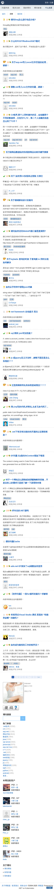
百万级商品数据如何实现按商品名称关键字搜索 (27, 152)
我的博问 (27, 8)
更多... (5, 776)
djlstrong (12, 53)
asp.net (13, 75)
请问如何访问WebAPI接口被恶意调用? (28, 231)
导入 (21, 75)
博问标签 (38, 8)
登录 (46, 3)
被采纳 (19, 14)
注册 (51, 3)
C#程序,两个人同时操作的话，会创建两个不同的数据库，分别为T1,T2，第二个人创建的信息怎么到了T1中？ (26, 118)
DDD (5, 219)
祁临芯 (11, 471)
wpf (7, 768)
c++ (7, 750)
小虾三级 (14, 801)
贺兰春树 (12, 533)
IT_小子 (12, 191)
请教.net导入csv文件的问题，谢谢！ (27, 87)
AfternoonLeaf (14, 447)
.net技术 (9, 726)
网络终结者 (13, 376)
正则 (11, 299)
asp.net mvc (17, 140)
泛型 (5, 394)
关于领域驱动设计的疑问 (22, 200)
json (5, 299)
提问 (3, 14)
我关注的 (16, 8)
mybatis (7, 275)
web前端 (9, 758)
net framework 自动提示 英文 (24, 312)
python (8, 771)
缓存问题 (7, 554)
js (6, 763)
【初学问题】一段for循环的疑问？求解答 (29, 594)
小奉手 (11, 557)
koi (10, 349)
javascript (9, 745)
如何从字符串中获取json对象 (19, 287)
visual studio (15, 419)
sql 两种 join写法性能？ (22, 333)
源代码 (6, 529)
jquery (8, 760)
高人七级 (14, 854)
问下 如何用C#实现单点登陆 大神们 (27, 176)
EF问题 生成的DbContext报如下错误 (27, 456)
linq (5, 29)
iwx (10, 606)
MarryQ (12, 636)
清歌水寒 (12, 32)
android (8, 773)
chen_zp (6, 819)
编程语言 (9, 755)
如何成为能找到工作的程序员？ (25, 645)
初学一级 (14, 787)
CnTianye (12, 303)
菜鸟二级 (14, 814)
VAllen (11, 422)
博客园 (40, 886)
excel (6, 75)
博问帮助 (7, 869)
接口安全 (7, 247)
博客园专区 (10, 765)
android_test (13, 324)
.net (7, 752)
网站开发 (9, 734)
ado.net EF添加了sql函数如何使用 (26, 566)
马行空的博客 (8, 793)
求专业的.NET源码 (20, 510)
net (5, 321)
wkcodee (12, 78)
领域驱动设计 (16, 219)
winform (27, 321)
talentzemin (7, 806)
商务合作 (23, 886)
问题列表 (5, 8)
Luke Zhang (13, 398)
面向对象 (13, 394)
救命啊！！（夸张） (11, 664)
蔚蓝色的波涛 (14, 585)
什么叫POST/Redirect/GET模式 (25, 41)
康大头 (11, 278)
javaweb (16, 275)
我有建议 (7, 876)
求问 (5, 582)
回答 (11, 14)
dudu (5, 859)
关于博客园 (6, 886)
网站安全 (7, 498)
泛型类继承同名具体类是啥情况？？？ (29, 385)
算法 (24, 419)
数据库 (8, 737)
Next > (39, 677)
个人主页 (48, 8)
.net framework (15, 321)
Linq (5, 419)
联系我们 (15, 886)
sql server (33, 140)
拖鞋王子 (12, 167)
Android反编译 (19, 247)
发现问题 (7, 872)
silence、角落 (14, 667)
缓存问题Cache (13, 541)
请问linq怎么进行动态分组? (23, 19)
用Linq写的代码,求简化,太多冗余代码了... (29, 407)
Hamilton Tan (14, 143)
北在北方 (12, 502)
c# (26, 140)
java (7, 739)
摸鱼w (5, 846)
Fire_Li (5, 833)
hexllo (11, 250)
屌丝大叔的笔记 (15, 222)
